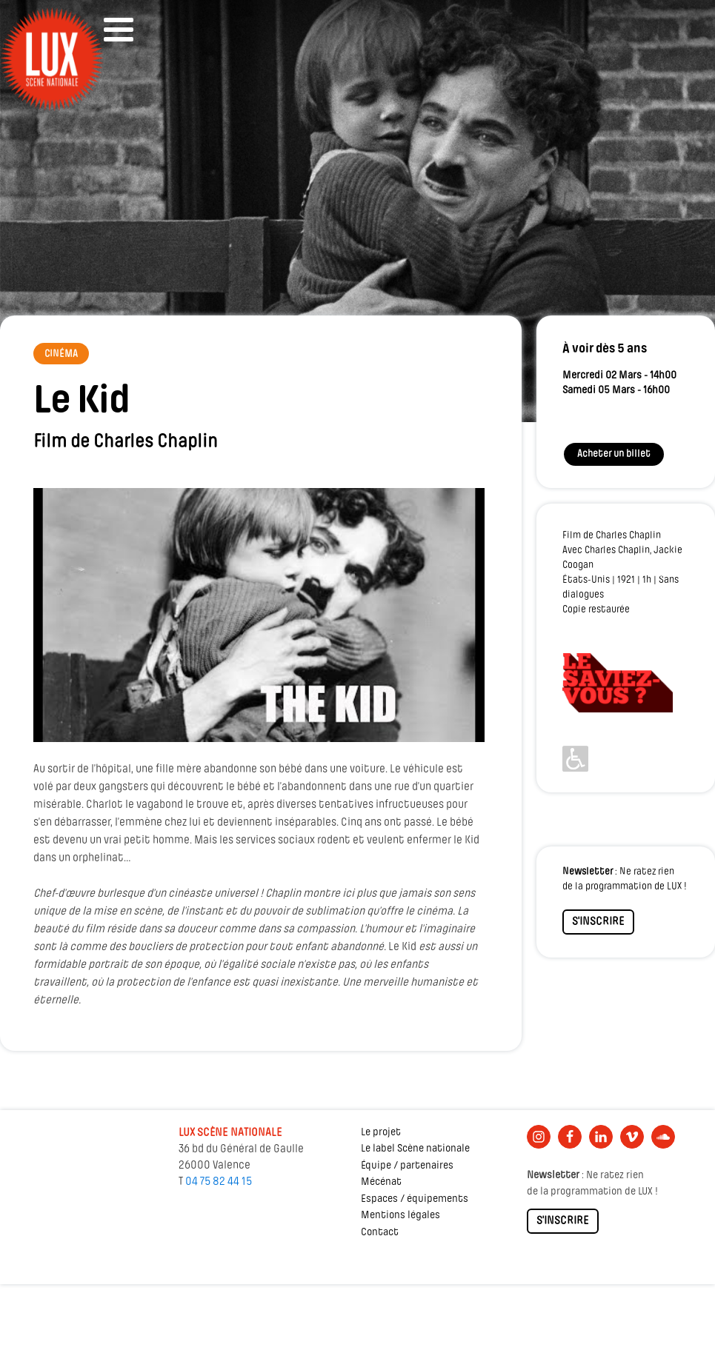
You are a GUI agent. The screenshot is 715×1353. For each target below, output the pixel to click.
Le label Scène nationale (415, 1149)
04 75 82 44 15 (218, 1182)
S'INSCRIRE (598, 922)
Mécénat (381, 1182)
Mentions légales (400, 1215)
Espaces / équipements (414, 1199)
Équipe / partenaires (407, 1166)
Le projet (381, 1132)
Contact (380, 1232)
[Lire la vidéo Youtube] (259, 615)
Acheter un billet (614, 454)
